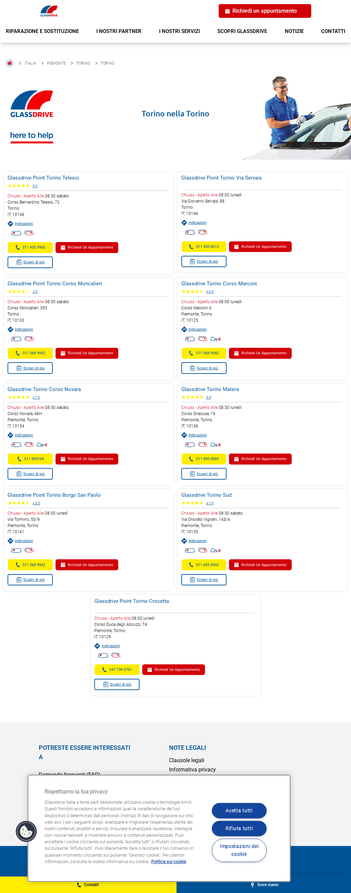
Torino (83, 63)
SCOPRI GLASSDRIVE (242, 31)
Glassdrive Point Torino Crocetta (133, 600)
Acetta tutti (239, 810)
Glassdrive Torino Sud (206, 494)
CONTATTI (333, 31)
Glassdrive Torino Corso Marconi (219, 283)
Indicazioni (24, 224)
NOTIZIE (294, 31)
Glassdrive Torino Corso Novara (48, 389)
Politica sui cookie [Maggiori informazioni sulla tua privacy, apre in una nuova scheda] (168, 861)
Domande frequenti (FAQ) (69, 773)
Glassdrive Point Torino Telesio (47, 178)
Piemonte (56, 63)
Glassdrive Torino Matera (210, 389)
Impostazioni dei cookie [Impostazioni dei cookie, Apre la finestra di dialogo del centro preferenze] (239, 850)
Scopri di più (34, 262)
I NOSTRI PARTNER (119, 31)
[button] (26, 832)
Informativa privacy (192, 768)
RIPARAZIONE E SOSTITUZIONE (42, 31)
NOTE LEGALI (187, 746)
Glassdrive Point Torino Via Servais (221, 178)
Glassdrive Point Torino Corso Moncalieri (59, 283)
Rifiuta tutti (239, 829)
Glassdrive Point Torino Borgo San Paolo (58, 494)
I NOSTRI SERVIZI (179, 31)
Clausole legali (186, 759)
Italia (30, 63)
